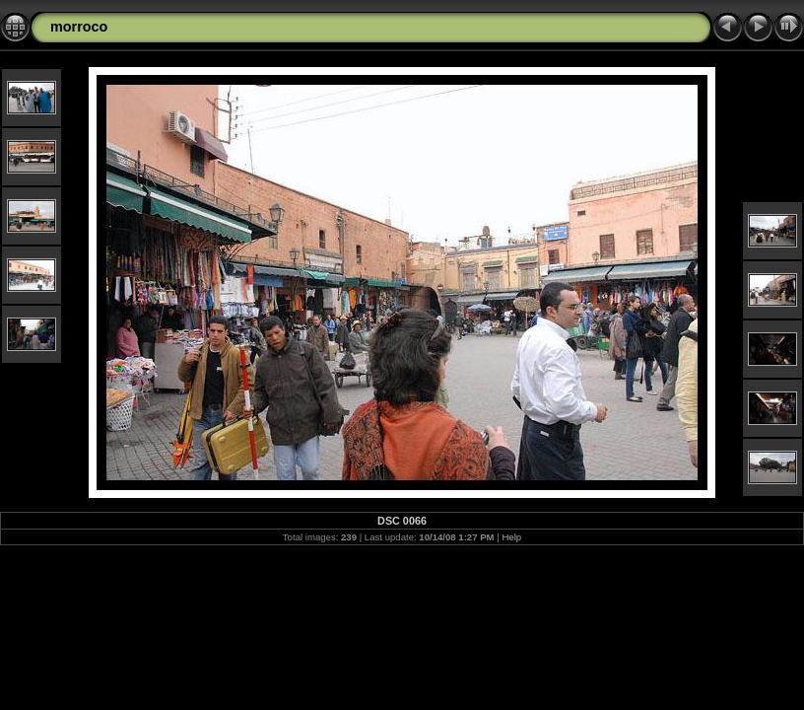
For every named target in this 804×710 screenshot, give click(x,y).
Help (511, 537)
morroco (78, 27)
